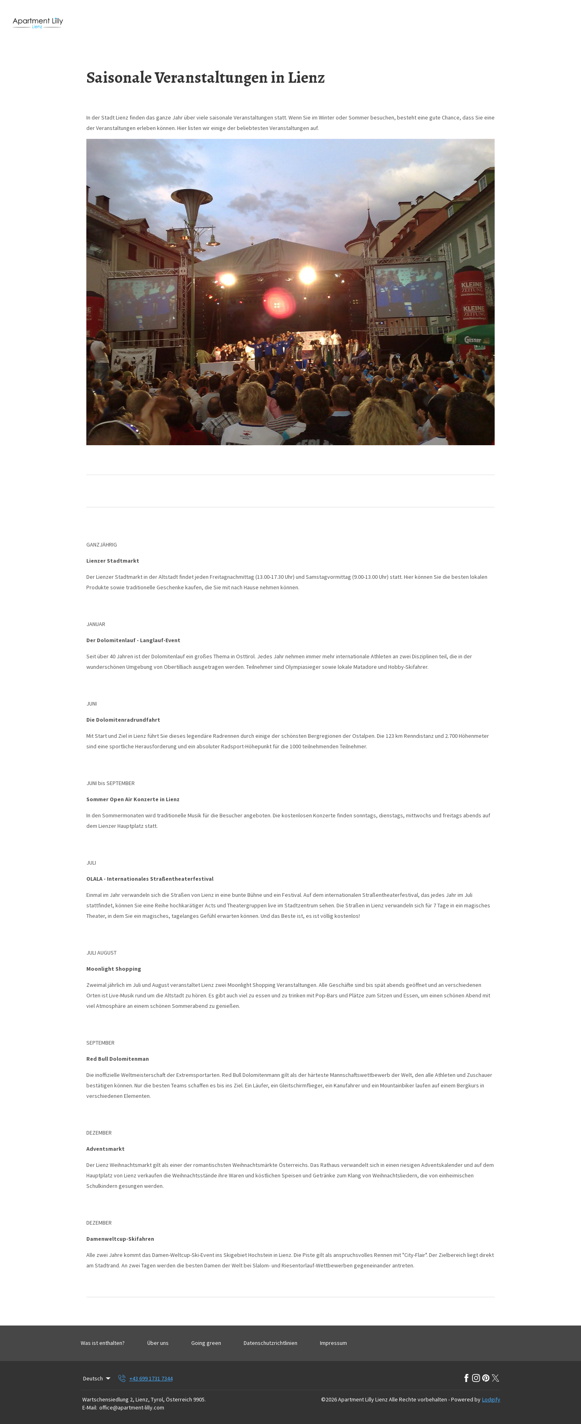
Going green (206, 1343)
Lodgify (491, 1399)
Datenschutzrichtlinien (270, 1343)
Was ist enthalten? (103, 1343)
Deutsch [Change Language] (97, 1378)
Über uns (158, 1343)
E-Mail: (89, 1407)
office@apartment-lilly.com (131, 1407)
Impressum (333, 1343)
